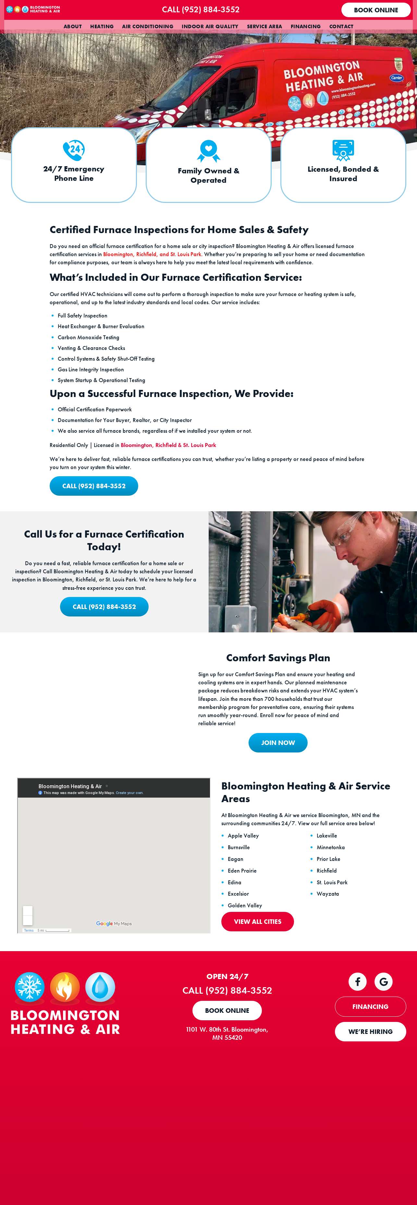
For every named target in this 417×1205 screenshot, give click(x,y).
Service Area (264, 26)
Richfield (330, 968)
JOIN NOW (267, 836)
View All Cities (261, 1019)
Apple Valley (247, 933)
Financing (306, 26)
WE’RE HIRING (371, 1131)
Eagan (239, 957)
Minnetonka (334, 945)
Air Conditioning (147, 26)
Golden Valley (248, 1003)
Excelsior (241, 991)
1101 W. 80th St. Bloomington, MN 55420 (237, 1133)
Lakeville (330, 933)
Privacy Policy (345, 1170)
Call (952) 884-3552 (214, 9)
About (73, 26)
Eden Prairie (245, 968)
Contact (341, 26)
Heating (102, 26)
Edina (238, 980)
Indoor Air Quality (210, 26)
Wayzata (331, 991)
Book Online (377, 10)
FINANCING (370, 1106)
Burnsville (242, 945)
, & (165, 501)
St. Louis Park (335, 980)
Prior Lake (332, 957)
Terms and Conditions (314, 1170)
